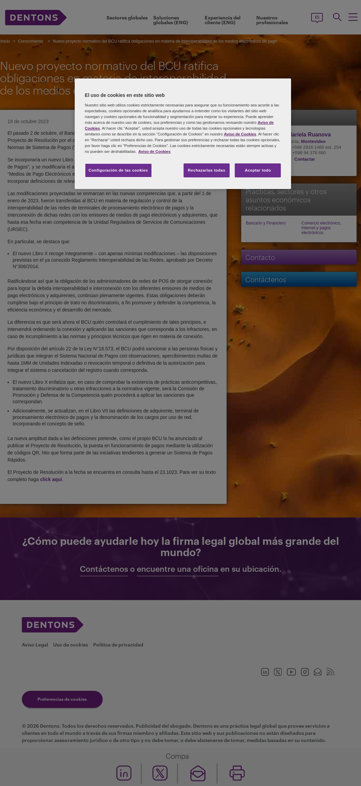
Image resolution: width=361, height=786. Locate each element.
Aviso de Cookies (240, 134)
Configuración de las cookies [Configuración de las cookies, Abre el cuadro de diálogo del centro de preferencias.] (118, 170)
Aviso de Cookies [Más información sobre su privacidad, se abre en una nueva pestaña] (154, 151)
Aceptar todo (258, 170)
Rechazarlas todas (207, 170)
